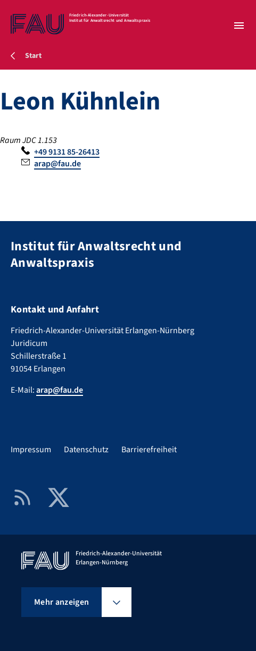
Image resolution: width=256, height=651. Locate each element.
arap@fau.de (57, 164)
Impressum (31, 449)
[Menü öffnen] (239, 25)
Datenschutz (86, 449)
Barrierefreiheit (149, 449)
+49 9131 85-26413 (67, 152)
